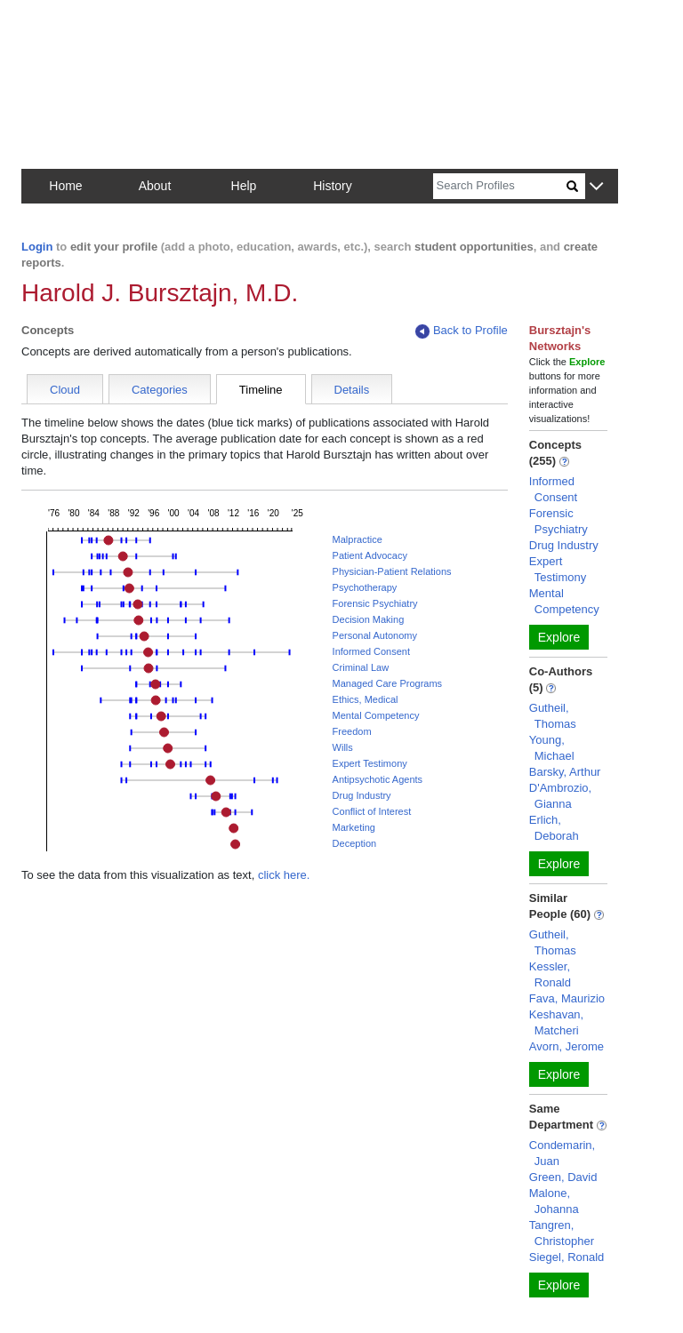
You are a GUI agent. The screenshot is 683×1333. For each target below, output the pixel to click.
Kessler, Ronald (550, 974)
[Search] (499, 186)
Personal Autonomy (375, 635)
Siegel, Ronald (567, 1257)
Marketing (354, 827)
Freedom (352, 731)
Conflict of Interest (372, 811)
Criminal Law (361, 667)
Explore (559, 637)
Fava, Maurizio (567, 998)
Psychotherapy (365, 587)
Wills (343, 747)
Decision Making (369, 619)
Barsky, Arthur (565, 771)
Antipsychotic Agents (378, 779)
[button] (596, 187)
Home (65, 186)
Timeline (261, 389)
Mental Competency (376, 715)
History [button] (332, 186)
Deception (355, 843)
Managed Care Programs (388, 683)
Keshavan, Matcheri (556, 1022)
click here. (284, 875)
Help (244, 186)
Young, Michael (552, 747)
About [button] (155, 186)
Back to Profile (461, 331)
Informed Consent (371, 651)
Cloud (65, 389)
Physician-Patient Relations (392, 571)
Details (352, 389)
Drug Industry (362, 795)
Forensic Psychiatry (375, 603)
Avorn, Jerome (566, 1046)
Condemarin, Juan (562, 1153)
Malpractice (357, 539)
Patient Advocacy (370, 555)
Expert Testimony (370, 763)
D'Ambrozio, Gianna (560, 795)
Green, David (563, 1177)
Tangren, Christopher (561, 1233)
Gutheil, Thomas (552, 715)
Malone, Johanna (554, 1201)
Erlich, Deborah (554, 827)
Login (36, 246)
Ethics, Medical (365, 699)
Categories (160, 389)
